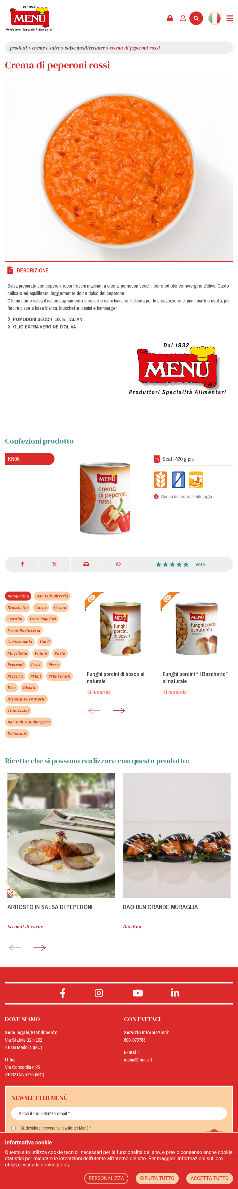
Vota (200, 564)
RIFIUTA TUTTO (157, 1178)
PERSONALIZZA (106, 1178)
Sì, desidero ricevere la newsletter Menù (54, 1128)
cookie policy (55, 1165)
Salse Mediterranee (85, 47)
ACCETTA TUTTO (210, 1178)
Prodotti (18, 47)
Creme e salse (46, 47)
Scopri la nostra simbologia (186, 496)
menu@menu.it (138, 1059)
